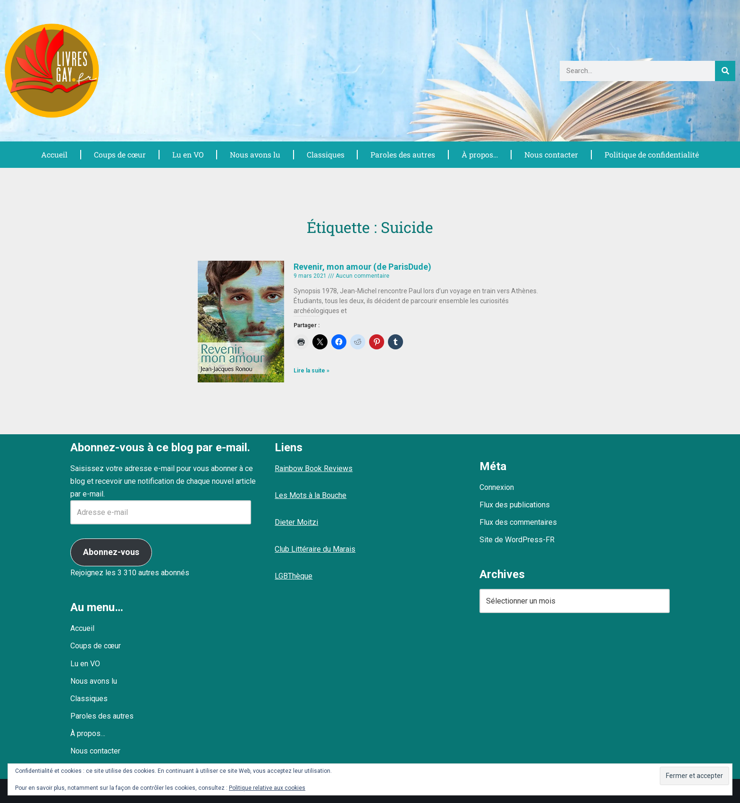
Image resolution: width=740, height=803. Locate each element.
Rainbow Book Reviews (314, 468)
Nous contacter (550, 154)
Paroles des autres (402, 154)
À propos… (478, 154)
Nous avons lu (254, 154)
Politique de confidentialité (651, 154)
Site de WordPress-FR (517, 539)
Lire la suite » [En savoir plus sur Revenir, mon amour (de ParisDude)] (311, 370)
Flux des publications (514, 504)
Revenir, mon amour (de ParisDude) (362, 267)
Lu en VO (187, 154)
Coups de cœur (119, 154)
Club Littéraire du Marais (315, 549)
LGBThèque (293, 575)
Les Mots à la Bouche (310, 495)
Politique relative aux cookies (267, 788)
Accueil (54, 154)
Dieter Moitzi (296, 522)
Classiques (325, 154)
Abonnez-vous (111, 552)
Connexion (496, 487)
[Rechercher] (725, 71)
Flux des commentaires (518, 522)
